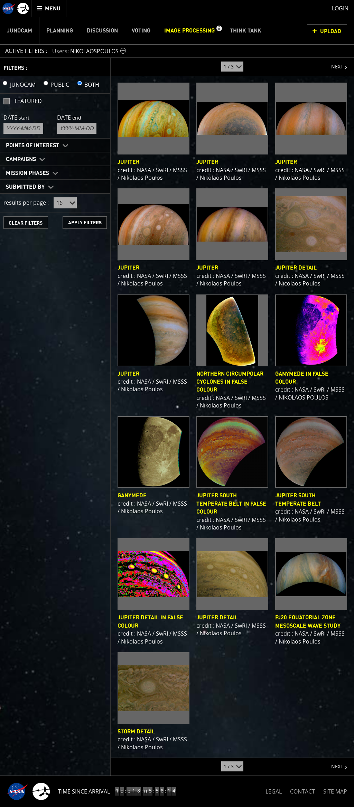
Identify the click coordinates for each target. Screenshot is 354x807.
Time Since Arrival (84, 791)
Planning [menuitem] (59, 31)
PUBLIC (59, 84)
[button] (219, 30)
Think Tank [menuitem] (245, 31)
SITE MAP (335, 791)
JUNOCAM (23, 84)
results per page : (26, 202)
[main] (177, 403)
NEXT (333, 64)
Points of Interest (32, 145)
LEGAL (273, 790)
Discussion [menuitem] (102, 31)
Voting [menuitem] (141, 31)
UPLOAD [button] (330, 31)
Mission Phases (27, 173)
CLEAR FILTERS (26, 223)
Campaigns (21, 159)
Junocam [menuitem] (19, 31)
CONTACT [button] (302, 791)
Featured (28, 101)
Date (16, 117)
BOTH (91, 84)
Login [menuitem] (340, 8)
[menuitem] (48, 8)
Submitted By (25, 187)
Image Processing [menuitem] (189, 31)
